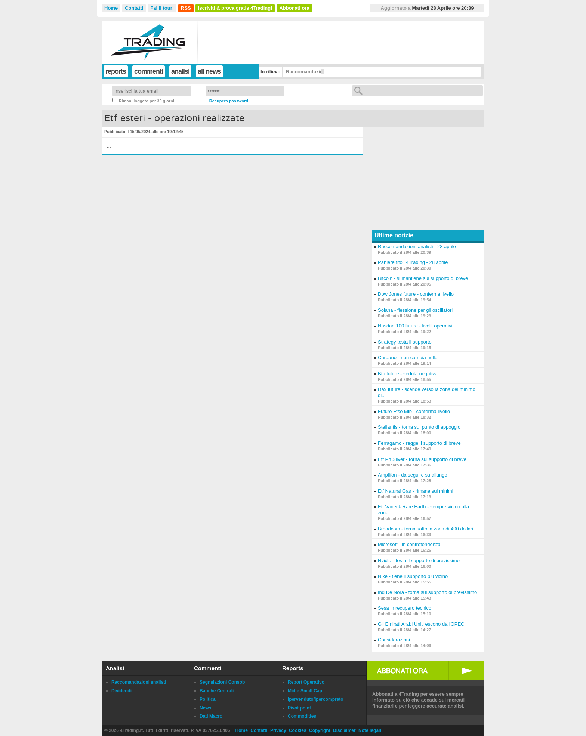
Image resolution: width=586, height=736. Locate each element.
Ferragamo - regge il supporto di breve (419, 443)
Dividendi (121, 690)
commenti (148, 71)
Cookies (297, 730)
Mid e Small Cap (305, 690)
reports (115, 71)
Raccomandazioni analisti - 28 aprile (417, 246)
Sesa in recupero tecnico (404, 608)
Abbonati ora (294, 8)
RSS (186, 8)
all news (209, 71)
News (205, 708)
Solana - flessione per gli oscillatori (415, 310)
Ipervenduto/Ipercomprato (315, 699)
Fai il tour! (162, 8)
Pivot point (299, 708)
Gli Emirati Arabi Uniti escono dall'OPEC (421, 624)
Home (111, 8)
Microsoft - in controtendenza (409, 544)
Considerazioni (394, 640)
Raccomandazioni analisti (138, 682)
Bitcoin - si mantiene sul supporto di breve (423, 278)
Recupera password (229, 101)
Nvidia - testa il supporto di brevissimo (419, 560)
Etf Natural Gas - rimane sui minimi (415, 491)
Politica (208, 699)
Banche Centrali (217, 690)
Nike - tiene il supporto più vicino (413, 576)
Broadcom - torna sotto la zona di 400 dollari (425, 529)
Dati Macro (211, 716)
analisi (180, 71)
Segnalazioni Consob (222, 682)
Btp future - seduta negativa (408, 373)
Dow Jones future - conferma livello (416, 294)
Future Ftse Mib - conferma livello (414, 411)
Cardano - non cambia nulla (408, 357)
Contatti (134, 8)
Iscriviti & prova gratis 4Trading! (235, 8)
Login (296, 90)
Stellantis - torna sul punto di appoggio (419, 427)
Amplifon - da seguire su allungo (412, 475)
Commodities (302, 716)
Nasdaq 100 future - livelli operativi (415, 326)
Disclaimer (344, 730)
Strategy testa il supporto (405, 342)
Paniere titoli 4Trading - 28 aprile (413, 262)
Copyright (319, 730)
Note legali (369, 730)
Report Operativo (306, 682)
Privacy (278, 730)
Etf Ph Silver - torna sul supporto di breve (422, 459)
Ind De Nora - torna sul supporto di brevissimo (427, 592)
